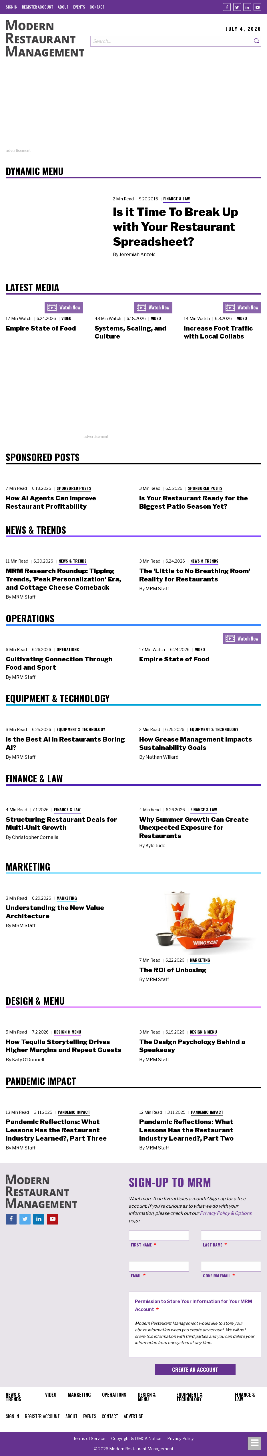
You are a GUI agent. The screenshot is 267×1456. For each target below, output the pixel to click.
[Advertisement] (133, 108)
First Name (141, 1245)
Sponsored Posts (74, 488)
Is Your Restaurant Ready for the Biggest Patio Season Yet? (193, 502)
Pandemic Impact (74, 1112)
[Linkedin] (247, 7)
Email (136, 1275)
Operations (68, 649)
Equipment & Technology (81, 729)
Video (66, 318)
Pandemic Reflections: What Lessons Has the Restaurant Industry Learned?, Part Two (186, 1130)
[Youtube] (257, 7)
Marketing (67, 898)
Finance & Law (176, 199)
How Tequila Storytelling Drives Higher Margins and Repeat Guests (63, 1046)
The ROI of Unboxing (172, 970)
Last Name (212, 1245)
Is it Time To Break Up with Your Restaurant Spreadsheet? (175, 227)
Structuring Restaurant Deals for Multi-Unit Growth (61, 823)
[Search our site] (171, 41)
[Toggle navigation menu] (254, 1443)
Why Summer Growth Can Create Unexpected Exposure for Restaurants (194, 827)
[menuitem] (11, 7)
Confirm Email (216, 1275)
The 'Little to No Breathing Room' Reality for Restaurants (194, 575)
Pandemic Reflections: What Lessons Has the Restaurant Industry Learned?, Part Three (56, 1130)
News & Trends (73, 561)
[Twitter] (237, 7)
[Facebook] (227, 7)
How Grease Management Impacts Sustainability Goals (195, 743)
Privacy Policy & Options (226, 1213)
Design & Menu (67, 1032)
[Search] (256, 41)
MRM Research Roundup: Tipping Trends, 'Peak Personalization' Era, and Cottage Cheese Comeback (63, 579)
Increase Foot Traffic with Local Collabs (218, 332)
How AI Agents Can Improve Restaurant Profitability (51, 502)
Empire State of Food (41, 328)
